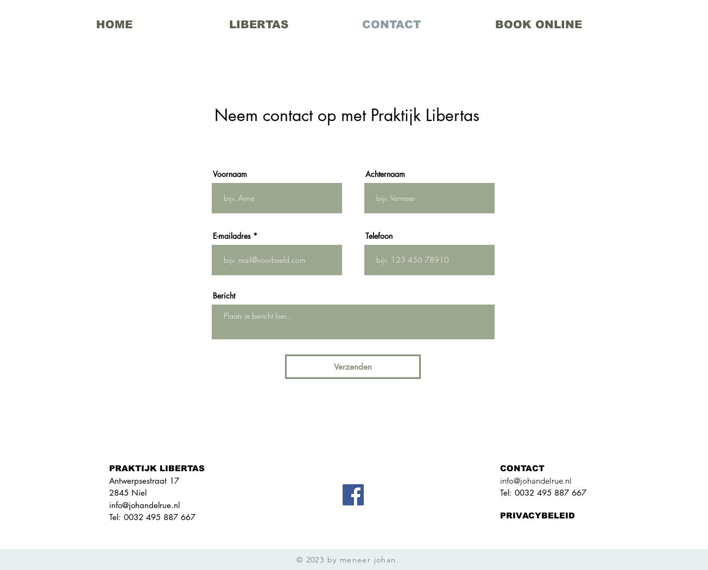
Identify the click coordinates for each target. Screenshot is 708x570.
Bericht (224, 296)
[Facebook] (353, 494)
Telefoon (379, 236)
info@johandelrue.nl (144, 505)
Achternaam (385, 174)
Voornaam (230, 174)
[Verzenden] (353, 366)
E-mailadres (232, 236)
